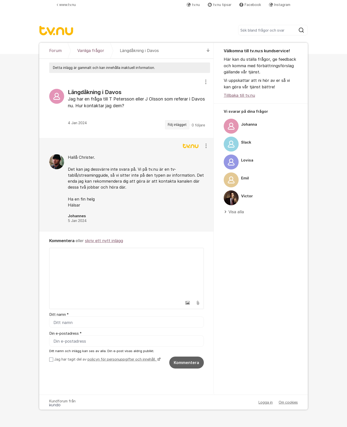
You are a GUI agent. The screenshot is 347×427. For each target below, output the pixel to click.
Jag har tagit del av (106, 359)
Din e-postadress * (65, 333)
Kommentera (186, 362)
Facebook (250, 4)
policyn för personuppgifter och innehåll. (122, 359)
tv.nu (193, 4)
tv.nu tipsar (219, 4)
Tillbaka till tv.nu (239, 95)
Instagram (279, 4)
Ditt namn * (59, 314)
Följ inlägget (177, 125)
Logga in (266, 402)
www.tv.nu (66, 4)
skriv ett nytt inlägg (104, 240)
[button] (187, 303)
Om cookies (288, 402)
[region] (126, 105)
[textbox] (126, 273)
